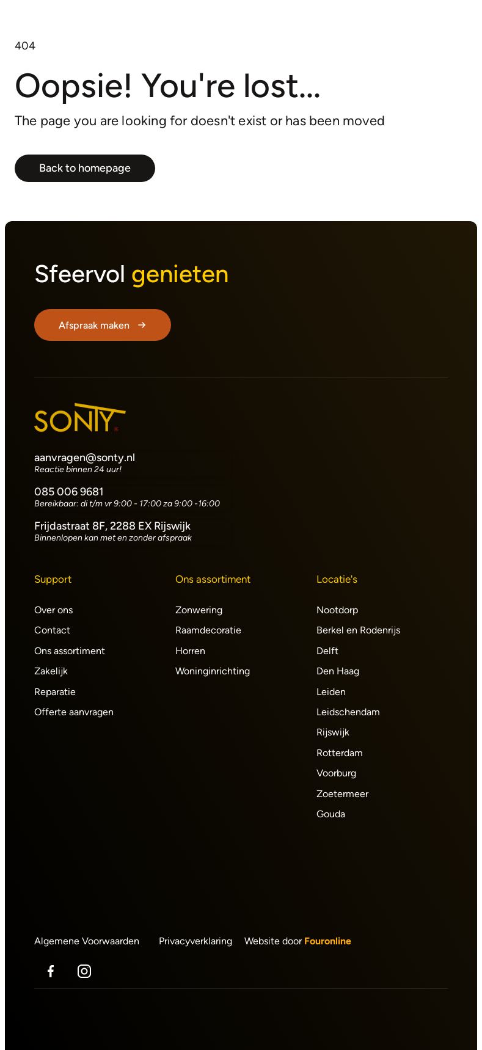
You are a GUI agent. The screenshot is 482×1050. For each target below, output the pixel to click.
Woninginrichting (212, 671)
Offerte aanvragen (74, 712)
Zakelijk (51, 671)
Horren (190, 651)
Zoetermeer (342, 794)
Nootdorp (337, 610)
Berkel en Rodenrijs (358, 630)
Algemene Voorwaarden (86, 941)
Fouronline (327, 941)
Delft (327, 651)
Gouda (330, 814)
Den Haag (337, 671)
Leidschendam (348, 712)
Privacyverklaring (195, 941)
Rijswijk (332, 732)
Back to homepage (85, 168)
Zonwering (198, 610)
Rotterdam (339, 753)
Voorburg (336, 773)
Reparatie (55, 692)
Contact (52, 630)
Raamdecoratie (208, 630)
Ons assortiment (69, 651)
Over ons (53, 610)
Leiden (331, 692)
